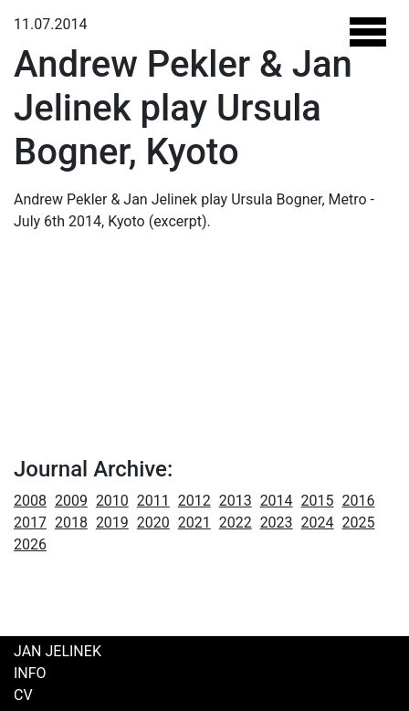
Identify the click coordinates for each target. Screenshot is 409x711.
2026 (30, 544)
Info (30, 673)
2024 (317, 522)
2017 (30, 522)
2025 (358, 522)
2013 (235, 500)
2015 (317, 500)
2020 (153, 522)
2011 (153, 500)
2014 (276, 500)
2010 (112, 500)
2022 (235, 522)
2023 (276, 522)
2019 (112, 522)
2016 (358, 500)
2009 (71, 500)
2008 (30, 500)
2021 (194, 522)
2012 (194, 500)
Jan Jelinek (57, 651)
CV (23, 695)
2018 (71, 522)
